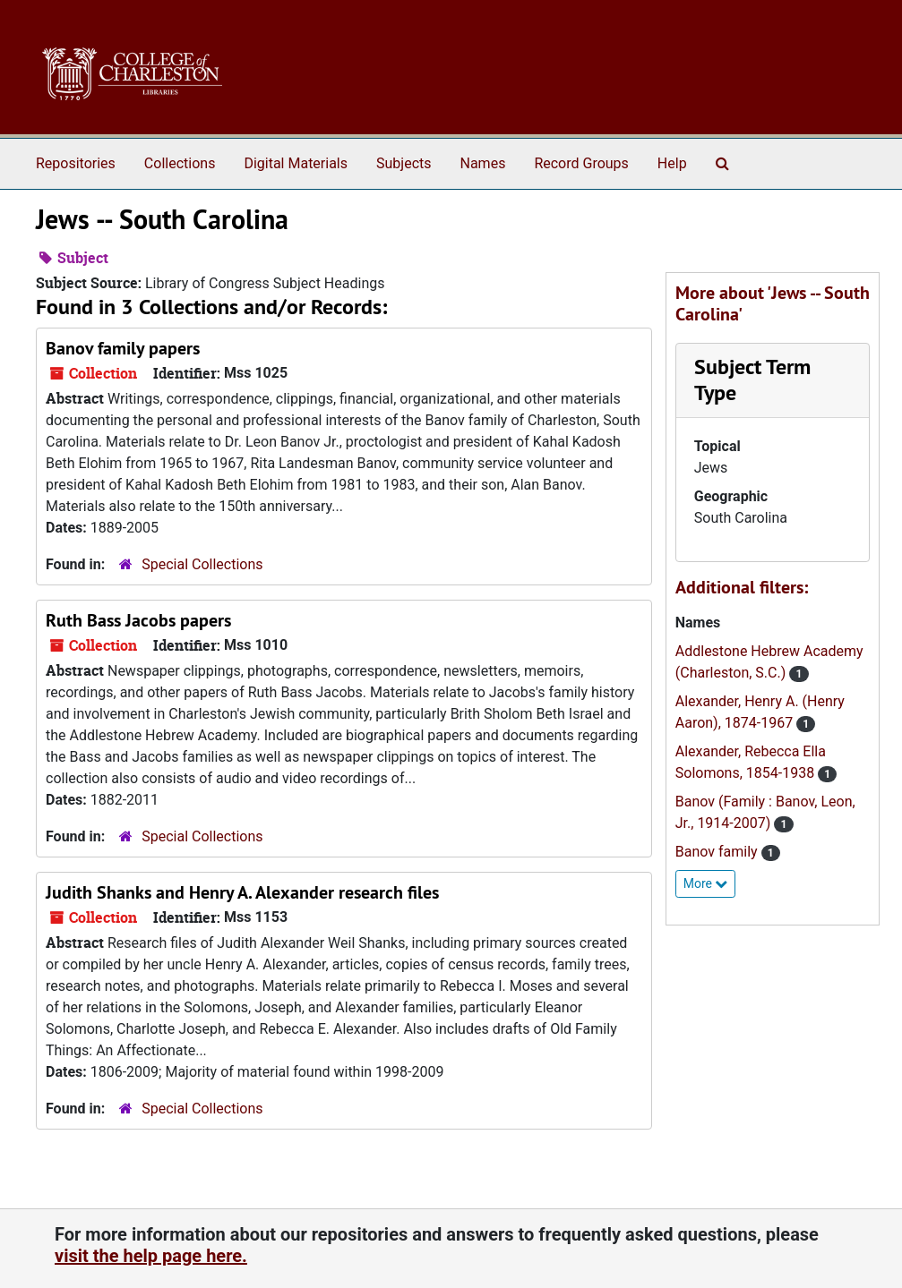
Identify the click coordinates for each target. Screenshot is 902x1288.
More (705, 883)
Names (483, 163)
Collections (180, 163)
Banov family (718, 851)
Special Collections (202, 564)
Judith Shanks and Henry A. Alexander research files (242, 892)
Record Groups (581, 163)
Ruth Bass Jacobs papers (138, 620)
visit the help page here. (151, 1256)
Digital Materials (296, 163)
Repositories (76, 163)
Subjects (403, 163)
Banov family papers (123, 348)
